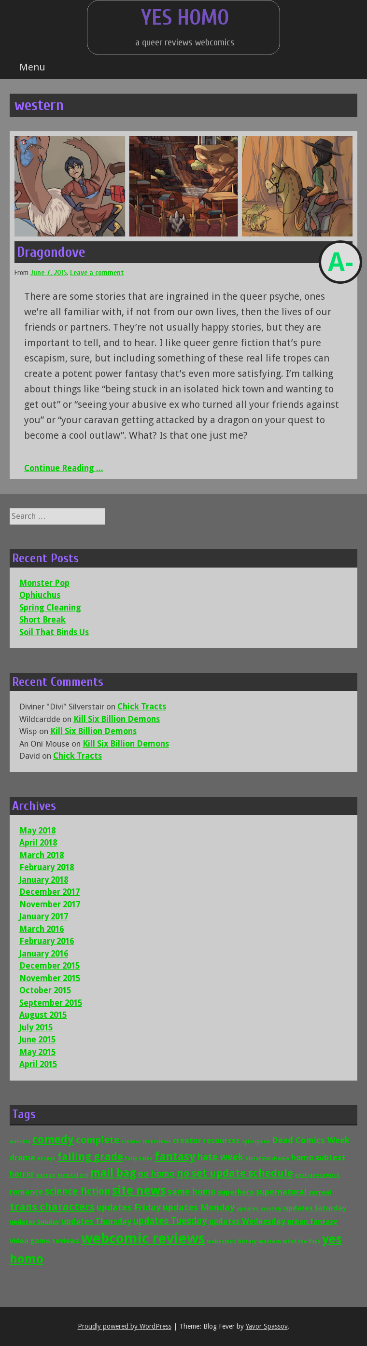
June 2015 (37, 1039)
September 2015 (50, 1003)
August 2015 (43, 1015)
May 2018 (37, 830)
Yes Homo (185, 17)
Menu (32, 67)
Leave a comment (97, 273)
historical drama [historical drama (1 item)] (267, 1158)
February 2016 (46, 941)
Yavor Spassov (267, 1326)
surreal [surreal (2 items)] (320, 1192)
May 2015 (37, 1052)
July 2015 (36, 1027)
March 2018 (41, 855)
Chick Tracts (141, 706)
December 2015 (49, 966)
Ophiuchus (39, 595)
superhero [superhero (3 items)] (236, 1192)
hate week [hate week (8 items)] (220, 1157)
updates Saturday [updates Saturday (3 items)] (315, 1208)
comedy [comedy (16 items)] (53, 1139)
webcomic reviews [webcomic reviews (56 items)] (143, 1238)
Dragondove (51, 252)
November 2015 (49, 978)
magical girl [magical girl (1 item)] (72, 1175)
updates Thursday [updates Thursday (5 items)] (96, 1221)
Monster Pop (44, 583)
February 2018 (46, 867)
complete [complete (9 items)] (97, 1140)
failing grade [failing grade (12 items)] (90, 1157)
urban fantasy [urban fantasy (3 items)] (312, 1221)
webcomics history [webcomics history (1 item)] (232, 1241)
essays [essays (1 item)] (46, 1158)
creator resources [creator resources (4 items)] (206, 1140)
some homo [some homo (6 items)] (192, 1191)
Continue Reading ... (63, 468)
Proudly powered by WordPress (124, 1326)
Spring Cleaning (50, 607)
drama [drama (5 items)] (22, 1157)
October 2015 (45, 990)
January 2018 (43, 880)
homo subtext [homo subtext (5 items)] (318, 1157)
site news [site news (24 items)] (139, 1190)
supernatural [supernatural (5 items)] (281, 1191)
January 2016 (43, 953)
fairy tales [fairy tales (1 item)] (139, 1158)
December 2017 (49, 892)
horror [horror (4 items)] (22, 1174)
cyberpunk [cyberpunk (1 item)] (256, 1141)
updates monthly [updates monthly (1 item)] (259, 1209)
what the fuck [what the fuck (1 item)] (301, 1241)
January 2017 (43, 916)
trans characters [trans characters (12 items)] (52, 1207)
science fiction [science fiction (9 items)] (77, 1191)
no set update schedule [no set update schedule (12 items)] (235, 1173)
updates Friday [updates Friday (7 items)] (129, 1207)
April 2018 (38, 842)
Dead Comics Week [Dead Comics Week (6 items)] (311, 1140)
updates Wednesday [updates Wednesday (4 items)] (247, 1221)
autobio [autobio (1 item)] (20, 1141)
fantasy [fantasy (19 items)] (175, 1156)
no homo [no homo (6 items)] (156, 1174)
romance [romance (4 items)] (26, 1191)
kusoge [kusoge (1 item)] (46, 1175)
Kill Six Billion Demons (116, 719)
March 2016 (41, 929)
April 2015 (38, 1064)
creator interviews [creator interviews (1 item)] (146, 1141)
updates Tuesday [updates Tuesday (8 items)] (170, 1220)
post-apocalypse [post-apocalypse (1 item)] (317, 1175)
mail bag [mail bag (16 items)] (113, 1172)
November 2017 (49, 904)
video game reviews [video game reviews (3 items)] (44, 1240)
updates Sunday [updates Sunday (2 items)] (34, 1221)
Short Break (42, 619)
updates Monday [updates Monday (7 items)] (199, 1207)
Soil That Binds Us (54, 632)
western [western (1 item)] (270, 1241)
